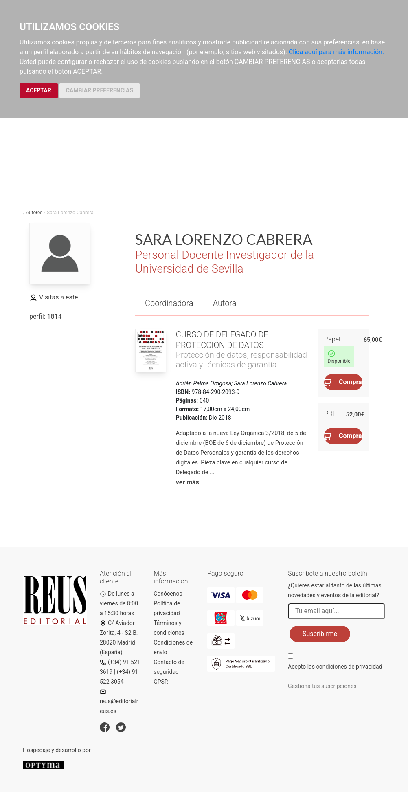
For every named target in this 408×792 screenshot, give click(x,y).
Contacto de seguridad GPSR (169, 672)
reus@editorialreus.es (119, 701)
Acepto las (335, 666)
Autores (34, 213)
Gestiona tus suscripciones (322, 686)
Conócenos (168, 593)
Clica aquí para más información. (336, 52)
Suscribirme (320, 634)
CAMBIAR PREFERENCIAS (99, 90)
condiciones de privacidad (349, 666)
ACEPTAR (38, 90)
